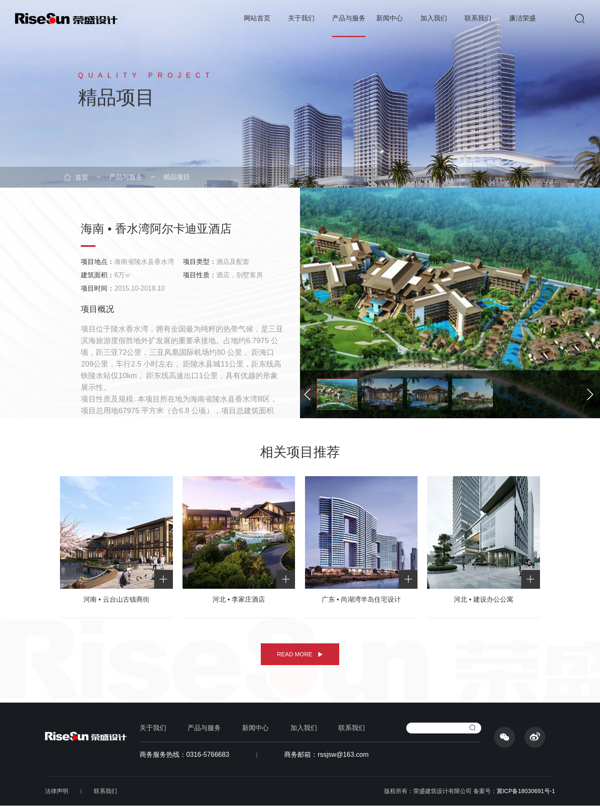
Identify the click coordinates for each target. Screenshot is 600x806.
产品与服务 (348, 18)
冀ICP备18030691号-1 (526, 791)
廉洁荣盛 (522, 18)
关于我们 (301, 18)
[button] (592, 394)
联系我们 (478, 18)
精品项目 (176, 177)
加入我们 (433, 18)
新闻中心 (389, 18)
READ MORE (300, 654)
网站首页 (257, 18)
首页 (76, 177)
